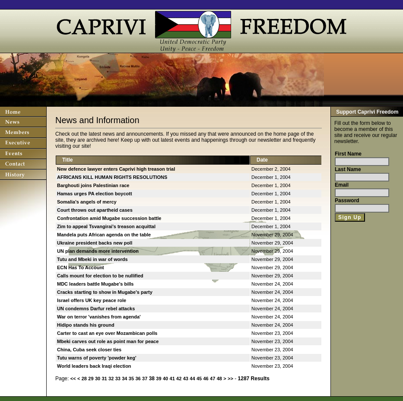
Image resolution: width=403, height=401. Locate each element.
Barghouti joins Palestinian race (93, 185)
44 (192, 378)
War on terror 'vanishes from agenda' (99, 316)
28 (84, 378)
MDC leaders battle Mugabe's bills (95, 283)
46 (205, 378)
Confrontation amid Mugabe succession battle (109, 218)
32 (111, 378)
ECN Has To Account (80, 267)
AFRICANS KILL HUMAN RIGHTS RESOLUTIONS (112, 177)
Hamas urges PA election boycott (94, 193)
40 (165, 378)
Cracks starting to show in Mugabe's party (104, 292)
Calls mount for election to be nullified (100, 275)
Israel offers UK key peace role (91, 300)
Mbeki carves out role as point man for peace (108, 341)
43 (185, 378)
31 (104, 378)
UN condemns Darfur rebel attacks (96, 308)
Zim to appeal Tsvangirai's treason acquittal (106, 226)
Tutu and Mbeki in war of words (92, 259)
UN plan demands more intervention (98, 251)
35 (131, 378)
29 (90, 378)
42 (178, 378)
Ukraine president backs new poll (94, 242)
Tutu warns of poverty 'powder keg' (96, 357)
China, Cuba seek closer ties (89, 349)
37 (144, 378)
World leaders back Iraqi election (94, 366)
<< (73, 378)
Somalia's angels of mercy (87, 201)
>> (230, 378)
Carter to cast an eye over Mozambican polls (107, 333)
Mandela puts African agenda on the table (104, 234)
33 (118, 378)
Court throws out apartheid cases (95, 210)
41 (172, 378)
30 (97, 378)
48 (219, 378)
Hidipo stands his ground (85, 325)
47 (212, 378)
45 (199, 378)
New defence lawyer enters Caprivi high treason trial (116, 169)
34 (124, 378)
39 (158, 378)
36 (137, 378)
